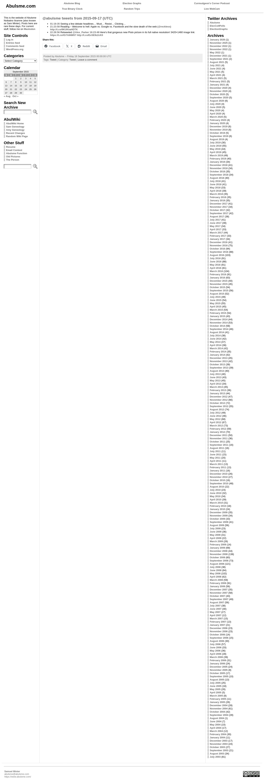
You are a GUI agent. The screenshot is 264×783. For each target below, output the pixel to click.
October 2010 (217, 480)
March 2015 (216, 309)
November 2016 (219, 245)
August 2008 (217, 563)
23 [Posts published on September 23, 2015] (21, 89)
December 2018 (219, 165)
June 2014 (215, 338)
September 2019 (219, 136)
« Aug (7, 96)
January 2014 (217, 354)
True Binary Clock (72, 8)
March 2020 (216, 116)
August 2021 (217, 62)
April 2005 (215, 692)
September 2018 (219, 174)
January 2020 (217, 123)
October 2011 (217, 441)
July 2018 (215, 181)
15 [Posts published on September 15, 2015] (16, 86)
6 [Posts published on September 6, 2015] (6, 82)
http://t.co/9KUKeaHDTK (64, 29)
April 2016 (215, 268)
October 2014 (217, 325)
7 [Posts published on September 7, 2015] (11, 82)
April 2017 (215, 229)
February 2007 (218, 621)
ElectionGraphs (219, 29)
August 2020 (217, 100)
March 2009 (216, 541)
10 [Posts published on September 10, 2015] (26, 82)
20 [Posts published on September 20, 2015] (6, 89)
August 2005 (217, 679)
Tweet (53, 59)
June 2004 (215, 721)
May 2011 (215, 457)
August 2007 (217, 602)
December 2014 (219, 319)
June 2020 (215, 107)
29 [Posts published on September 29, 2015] (16, 93)
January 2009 (217, 547)
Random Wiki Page (17, 136)
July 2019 (215, 142)
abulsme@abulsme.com (16, 774)
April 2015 (215, 306)
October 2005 (217, 673)
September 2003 (219, 750)
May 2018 (215, 187)
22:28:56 (55, 32)
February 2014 (218, 351)
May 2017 (215, 226)
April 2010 (215, 499)
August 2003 (217, 753)
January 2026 (217, 39)
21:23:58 (55, 26)
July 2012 (215, 412)
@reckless (164, 26)
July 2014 (215, 335)
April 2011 (215, 461)
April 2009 (215, 538)
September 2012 (219, 406)
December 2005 (219, 666)
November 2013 (219, 361)
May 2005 (215, 689)
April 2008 (215, 576)
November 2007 (219, 592)
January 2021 (217, 84)
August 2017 (217, 216)
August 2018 (217, 178)
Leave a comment (87, 59)
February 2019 (218, 158)
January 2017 (217, 239)
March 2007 (216, 618)
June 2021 (215, 68)
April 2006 (215, 653)
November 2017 (219, 206)
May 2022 (215, 52)
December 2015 (219, 280)
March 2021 (216, 78)
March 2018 (216, 194)
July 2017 (215, 219)
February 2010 (218, 506)
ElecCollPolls (217, 25)
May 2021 (215, 71)
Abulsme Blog (72, 3)
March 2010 (216, 502)
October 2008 (217, 557)
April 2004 (215, 727)
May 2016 (215, 264)
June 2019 (215, 145)
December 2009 (219, 512)
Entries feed (13, 42)
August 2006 (217, 641)
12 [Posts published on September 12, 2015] (35, 82)
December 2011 (219, 435)
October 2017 (217, 210)
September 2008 (219, 560)
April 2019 (215, 152)
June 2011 (215, 454)
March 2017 (216, 232)
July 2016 (215, 258)
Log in (9, 39)
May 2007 (215, 612)
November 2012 (219, 399)
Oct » (15, 96)
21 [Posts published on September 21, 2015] (11, 89)
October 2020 (217, 94)
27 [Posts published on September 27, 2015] (6, 93)
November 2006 (219, 631)
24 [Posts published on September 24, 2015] (26, 89)
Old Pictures (13, 156)
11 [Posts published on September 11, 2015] (30, 82)
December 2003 (219, 740)
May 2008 (215, 573)
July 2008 (215, 567)
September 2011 (219, 444)
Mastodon (29, 29)
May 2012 (215, 419)
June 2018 (215, 184)
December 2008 (219, 551)
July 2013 (215, 374)
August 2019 (217, 139)
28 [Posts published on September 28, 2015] (11, 93)
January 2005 (217, 702)
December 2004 (219, 705)
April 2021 (215, 75)
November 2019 (219, 129)
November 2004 (219, 708)
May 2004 (215, 724)
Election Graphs (132, 3)
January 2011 (217, 470)
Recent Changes (15, 133)
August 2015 (217, 293)
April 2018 (215, 190)
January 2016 (217, 277)
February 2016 (218, 274)
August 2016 (217, 255)
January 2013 (217, 393)
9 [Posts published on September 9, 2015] (20, 82)
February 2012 (218, 428)
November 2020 (219, 91)
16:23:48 (94, 32)
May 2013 (215, 380)
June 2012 (215, 415)
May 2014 (215, 342)
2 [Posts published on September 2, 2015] (20, 78)
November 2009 (219, 515)
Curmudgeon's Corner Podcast (212, 3)
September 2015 (219, 290)
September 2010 (219, 483)
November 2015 (219, 284)
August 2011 (217, 448)
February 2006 (218, 660)
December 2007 (219, 589)
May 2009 (215, 534)
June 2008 (215, 570)
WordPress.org (14, 49)
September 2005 (219, 676)
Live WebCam (212, 8)
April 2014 (215, 345)
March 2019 (216, 155)
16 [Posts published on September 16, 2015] (21, 86)
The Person (12, 159)
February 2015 (218, 313)
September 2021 (219, 59)
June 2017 (215, 223)
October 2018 (217, 171)
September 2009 (219, 522)
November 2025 (219, 42)
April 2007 (215, 615)
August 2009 (217, 525)
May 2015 (215, 303)
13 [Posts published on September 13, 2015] (6, 86)
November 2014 (219, 322)
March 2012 (216, 425)
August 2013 (217, 370)
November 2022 (219, 49)
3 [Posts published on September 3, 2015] (25, 78)
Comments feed (15, 46)
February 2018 (218, 197)
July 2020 (215, 104)
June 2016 (215, 261)
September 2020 (219, 97)
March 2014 (216, 348)
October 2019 (217, 132)
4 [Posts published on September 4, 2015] (30, 78)
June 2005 (215, 686)
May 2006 (215, 650)
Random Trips (132, 8)
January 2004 (217, 737)
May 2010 (215, 496)
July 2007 (215, 605)
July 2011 (215, 451)
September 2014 (219, 329)
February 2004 (218, 734)
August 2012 (217, 409)
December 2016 (219, 242)
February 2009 (218, 544)
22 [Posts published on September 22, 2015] (16, 89)
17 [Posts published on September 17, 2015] (26, 86)
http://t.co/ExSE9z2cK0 (90, 35)
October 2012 (217, 403)
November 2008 (219, 554)
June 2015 (215, 300)
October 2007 (217, 596)
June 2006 (215, 647)
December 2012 (219, 396)
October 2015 (217, 287)
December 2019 (219, 126)
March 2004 (216, 731)
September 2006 (219, 637)
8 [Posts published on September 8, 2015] (15, 82)
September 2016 (219, 251)
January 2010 (217, 509)
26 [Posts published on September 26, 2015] (35, 89)
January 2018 (217, 200)
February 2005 (218, 698)
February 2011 (218, 467)
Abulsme (215, 22)
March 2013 (216, 387)
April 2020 (215, 113)
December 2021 (219, 55)
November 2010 (219, 477)
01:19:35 (55, 23)
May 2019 (215, 149)
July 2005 (215, 682)
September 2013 (219, 367)
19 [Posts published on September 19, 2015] (35, 86)
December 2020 (219, 87)
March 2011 (216, 464)
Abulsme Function (16, 153)
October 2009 (217, 518)
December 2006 (219, 628)
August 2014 (217, 332)
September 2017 (219, 213)
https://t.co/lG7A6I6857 (63, 35)
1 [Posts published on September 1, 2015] (15, 78)
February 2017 (218, 235)
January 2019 (217, 161)
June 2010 (215, 493)
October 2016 (217, 248)
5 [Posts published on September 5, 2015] (35, 78)
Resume (10, 146)
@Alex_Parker (81, 32)
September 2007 (219, 599)
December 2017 (219, 203)
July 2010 (215, 489)
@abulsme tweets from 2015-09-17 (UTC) (78, 18)
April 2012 (215, 422)
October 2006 (217, 634)
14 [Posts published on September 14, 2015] (11, 86)
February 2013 (218, 390)
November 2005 (219, 670)
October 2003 (217, 747)
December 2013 (219, 358)
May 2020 (215, 110)
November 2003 (219, 744)
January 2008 (217, 586)
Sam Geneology (15, 126)
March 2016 (216, 271)
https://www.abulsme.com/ (17, 776)
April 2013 (215, 383)
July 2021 (215, 65)
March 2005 (216, 695)
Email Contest (14, 150)
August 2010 (217, 486)
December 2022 (219, 46)
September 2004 (219, 715)
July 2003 (215, 756)
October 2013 (217, 364)
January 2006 (217, 663)
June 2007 (215, 608)
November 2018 (219, 168)
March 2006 (216, 657)
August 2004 (217, 718)
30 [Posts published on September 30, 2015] (21, 93)
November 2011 (219, 438)
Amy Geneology (15, 129)
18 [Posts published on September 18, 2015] (30, 86)
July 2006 (215, 644)
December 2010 (219, 473)
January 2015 (217, 316)
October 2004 (217, 711)
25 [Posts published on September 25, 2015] (30, 89)
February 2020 (218, 120)
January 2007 (217, 625)
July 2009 (215, 528)
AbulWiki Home (15, 123)
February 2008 (218, 583)
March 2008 (216, 580)
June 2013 (215, 377)
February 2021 (218, 81)
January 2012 (217, 432)
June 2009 (215, 531)
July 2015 (215, 296)
